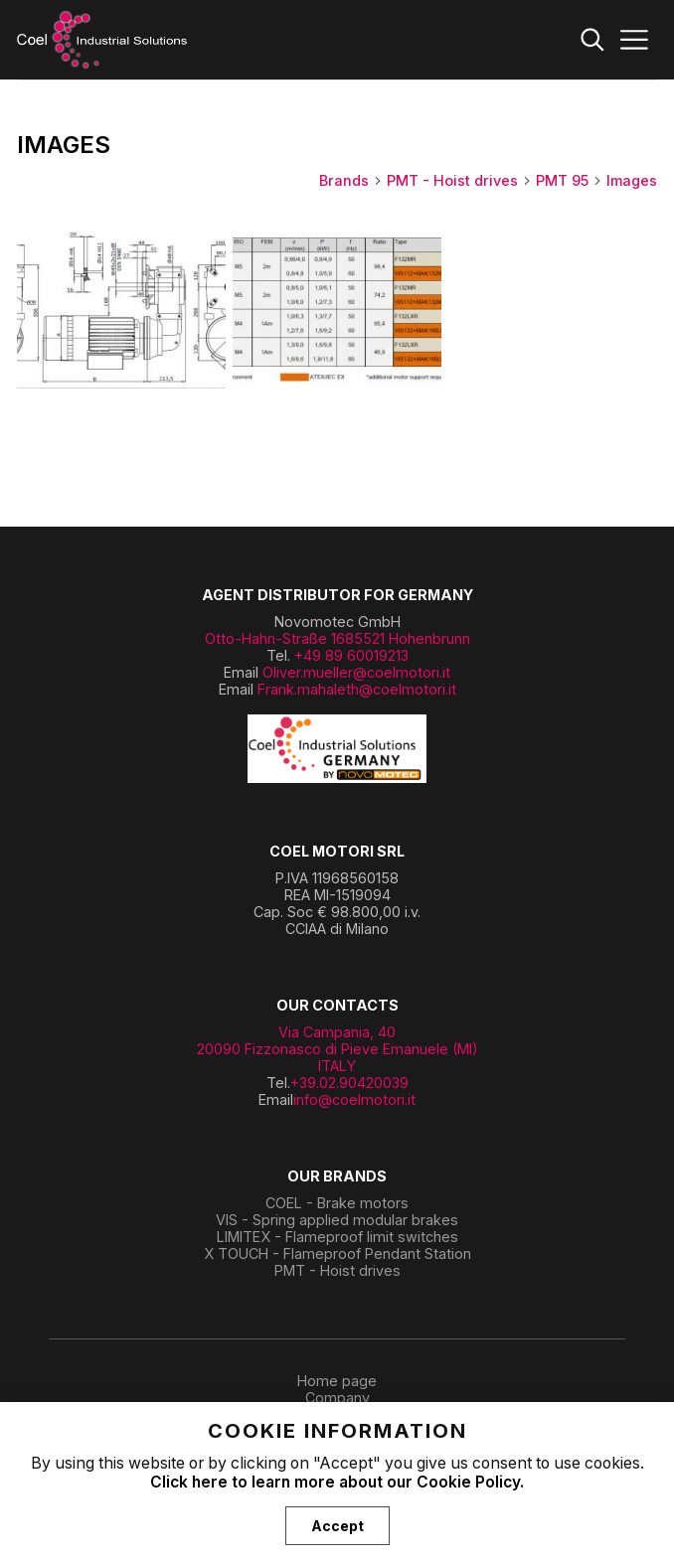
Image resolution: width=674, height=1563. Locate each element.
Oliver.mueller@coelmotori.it (356, 672)
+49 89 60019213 (351, 655)
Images (631, 180)
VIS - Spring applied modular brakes (337, 1219)
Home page (337, 1380)
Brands (351, 180)
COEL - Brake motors (337, 1202)
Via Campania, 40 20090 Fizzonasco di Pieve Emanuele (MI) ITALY (337, 1048)
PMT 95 (569, 180)
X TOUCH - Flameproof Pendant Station (337, 1253)
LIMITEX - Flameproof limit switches (337, 1236)
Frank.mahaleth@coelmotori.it (356, 689)
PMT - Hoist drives (459, 180)
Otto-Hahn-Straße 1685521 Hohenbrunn (337, 638)
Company (337, 1397)
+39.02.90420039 (349, 1082)
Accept (337, 1525)
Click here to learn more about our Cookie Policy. (337, 1482)
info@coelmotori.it (354, 1099)
